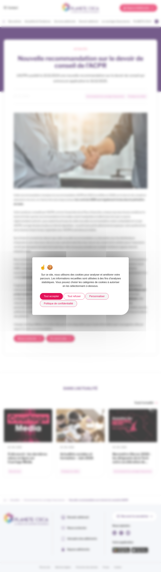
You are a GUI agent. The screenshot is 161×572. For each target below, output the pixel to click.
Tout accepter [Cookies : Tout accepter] (51, 296)
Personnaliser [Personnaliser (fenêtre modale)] (97, 296)
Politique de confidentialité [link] (58, 303)
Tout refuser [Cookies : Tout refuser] (74, 296)
